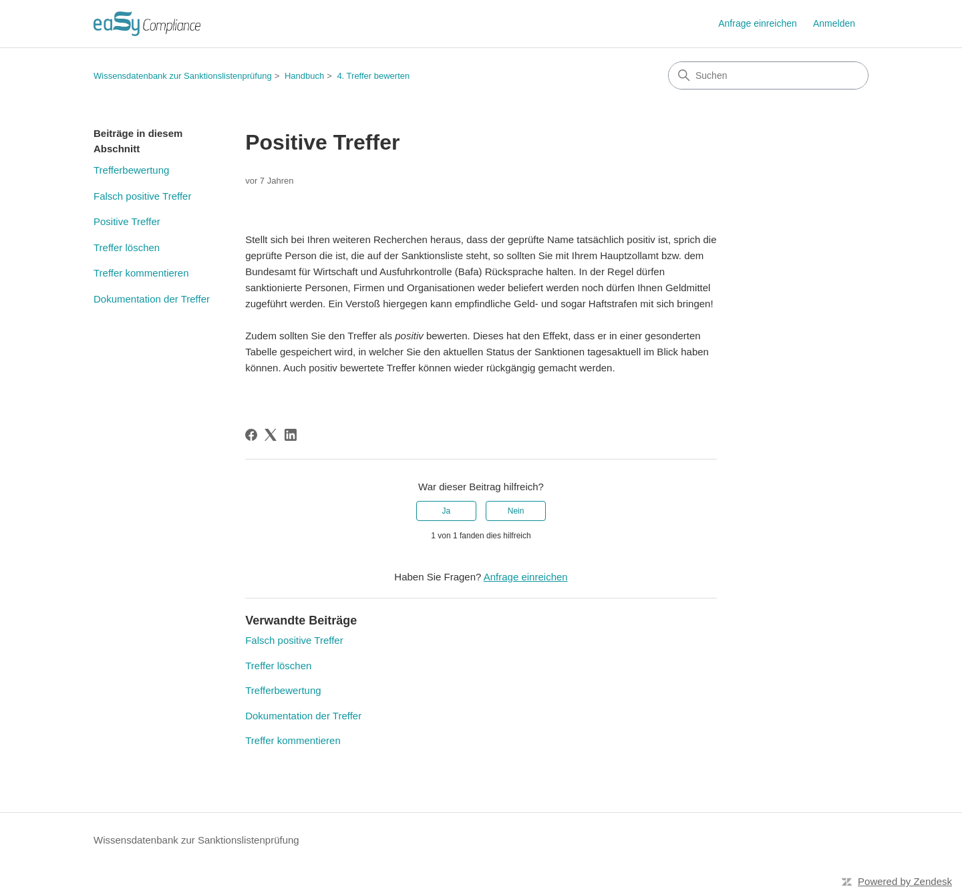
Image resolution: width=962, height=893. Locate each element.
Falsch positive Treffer (142, 196)
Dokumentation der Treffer (152, 299)
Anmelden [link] (834, 23)
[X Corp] (271, 435)
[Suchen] (768, 75)
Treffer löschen (127, 247)
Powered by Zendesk (905, 881)
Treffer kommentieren (141, 273)
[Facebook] (251, 435)
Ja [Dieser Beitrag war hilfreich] (446, 511)
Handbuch (304, 76)
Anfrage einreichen (757, 23)
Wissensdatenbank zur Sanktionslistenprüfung (183, 76)
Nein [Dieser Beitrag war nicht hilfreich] (516, 511)
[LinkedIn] (291, 435)
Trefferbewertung (131, 170)
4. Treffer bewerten (373, 76)
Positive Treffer (127, 221)
